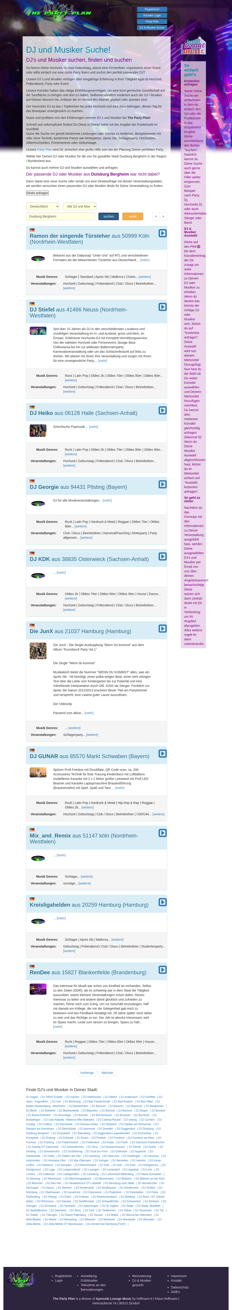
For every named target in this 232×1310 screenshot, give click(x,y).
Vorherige (87, 1073)
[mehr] (145, 260)
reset (132, 216)
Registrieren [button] (152, 9)
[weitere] (145, 277)
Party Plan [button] (152, 21)
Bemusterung (141, 1276)
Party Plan (44, 149)
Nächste (107, 1073)
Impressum (179, 1276)
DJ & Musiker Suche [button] (152, 27)
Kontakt (176, 1280)
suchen (109, 216)
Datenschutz (180, 1287)
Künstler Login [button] (152, 15)
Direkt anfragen (37, 193)
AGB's (175, 1292)
